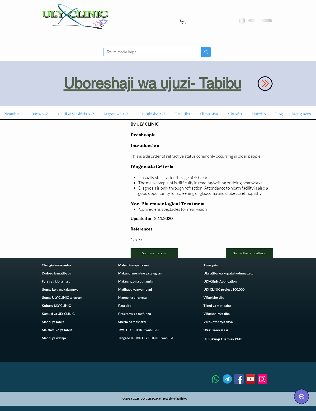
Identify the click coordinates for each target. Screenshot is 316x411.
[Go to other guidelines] (249, 253)
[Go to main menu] (154, 253)
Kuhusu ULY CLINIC (56, 305)
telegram (156, 273)
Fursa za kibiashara (56, 281)
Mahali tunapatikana (133, 265)
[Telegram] (227, 379)
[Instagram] (262, 379)
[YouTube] (250, 379)
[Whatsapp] (215, 379)
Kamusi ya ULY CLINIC (58, 314)
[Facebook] (239, 379)
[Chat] (301, 396)
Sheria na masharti (132, 322)
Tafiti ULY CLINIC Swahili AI (138, 330)
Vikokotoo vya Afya (218, 322)
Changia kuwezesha (56, 265)
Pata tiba (124, 305)
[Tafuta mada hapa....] (149, 52)
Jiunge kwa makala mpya (60, 289)
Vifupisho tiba (213, 297)
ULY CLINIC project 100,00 (223, 289)
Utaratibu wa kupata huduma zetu (228, 273)
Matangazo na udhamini (136, 281)
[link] (183, 20)
